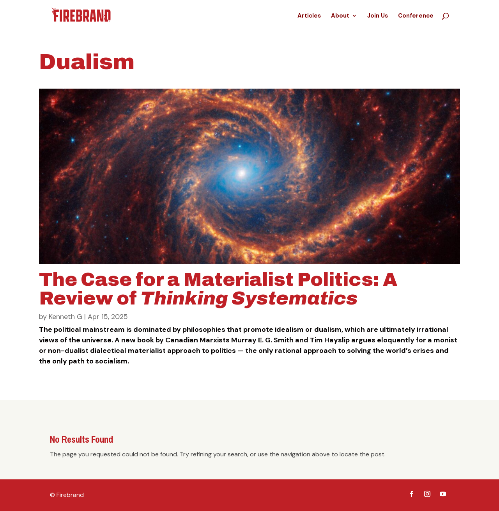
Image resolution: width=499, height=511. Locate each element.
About (340, 16)
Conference (416, 16)
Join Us (377, 16)
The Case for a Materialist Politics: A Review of (218, 288)
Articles (309, 16)
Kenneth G (65, 316)
